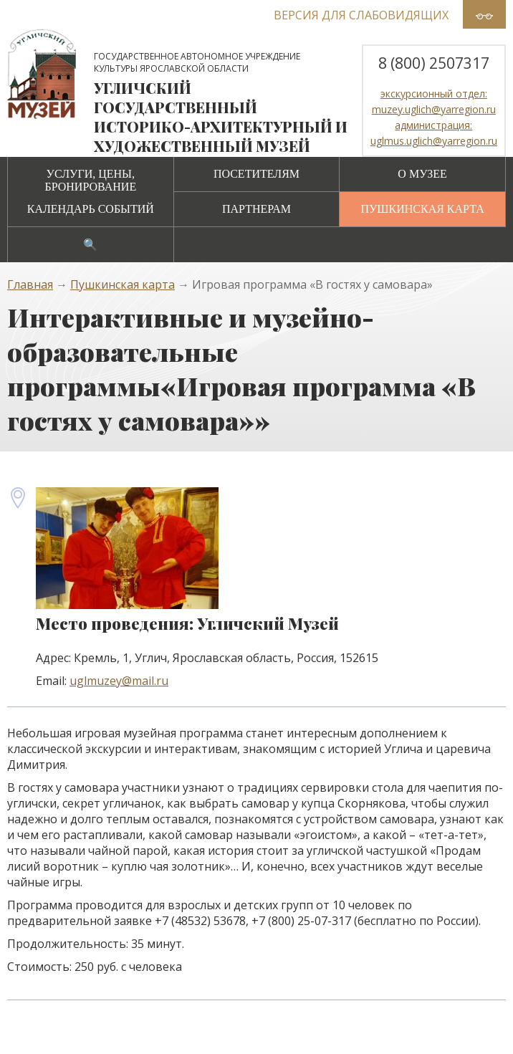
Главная (30, 284)
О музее (422, 174)
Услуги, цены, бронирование (90, 180)
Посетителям (256, 174)
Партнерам (256, 209)
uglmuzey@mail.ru (118, 681)
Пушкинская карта (422, 209)
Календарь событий (90, 209)
